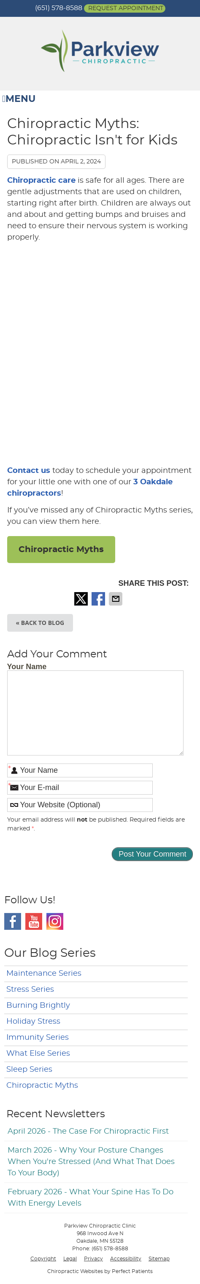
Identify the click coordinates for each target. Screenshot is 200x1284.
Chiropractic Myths (61, 549)
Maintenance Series (43, 973)
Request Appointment (125, 8)
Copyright (43, 1258)
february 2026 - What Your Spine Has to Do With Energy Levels (90, 1197)
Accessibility (125, 1258)
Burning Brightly (38, 1005)
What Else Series (38, 1053)
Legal (70, 1258)
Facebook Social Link (12, 921)
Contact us (28, 471)
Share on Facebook (99, 599)
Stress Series (30, 989)
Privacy (93, 1258)
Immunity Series (37, 1037)
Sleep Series (29, 1069)
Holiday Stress (33, 1021)
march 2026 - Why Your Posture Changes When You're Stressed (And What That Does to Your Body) (91, 1162)
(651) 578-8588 (58, 8)
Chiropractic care (41, 180)
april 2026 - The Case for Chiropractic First (88, 1131)
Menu (18, 99)
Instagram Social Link (54, 921)
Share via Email (116, 599)
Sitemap (159, 1258)
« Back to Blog (40, 623)
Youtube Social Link (33, 921)
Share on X (81, 599)
